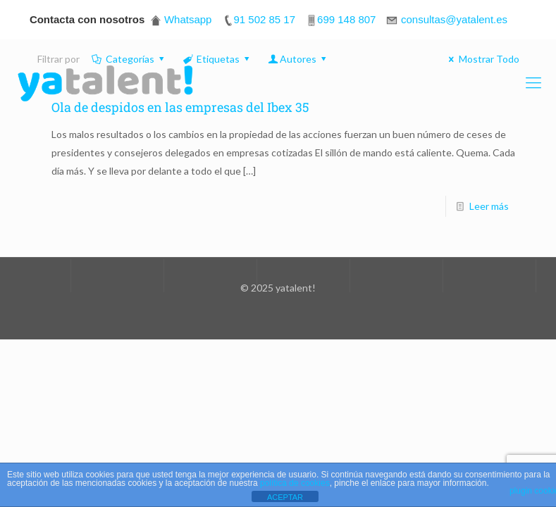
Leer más (489, 206)
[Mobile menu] (533, 82)
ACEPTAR (285, 497)
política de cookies (295, 483)
